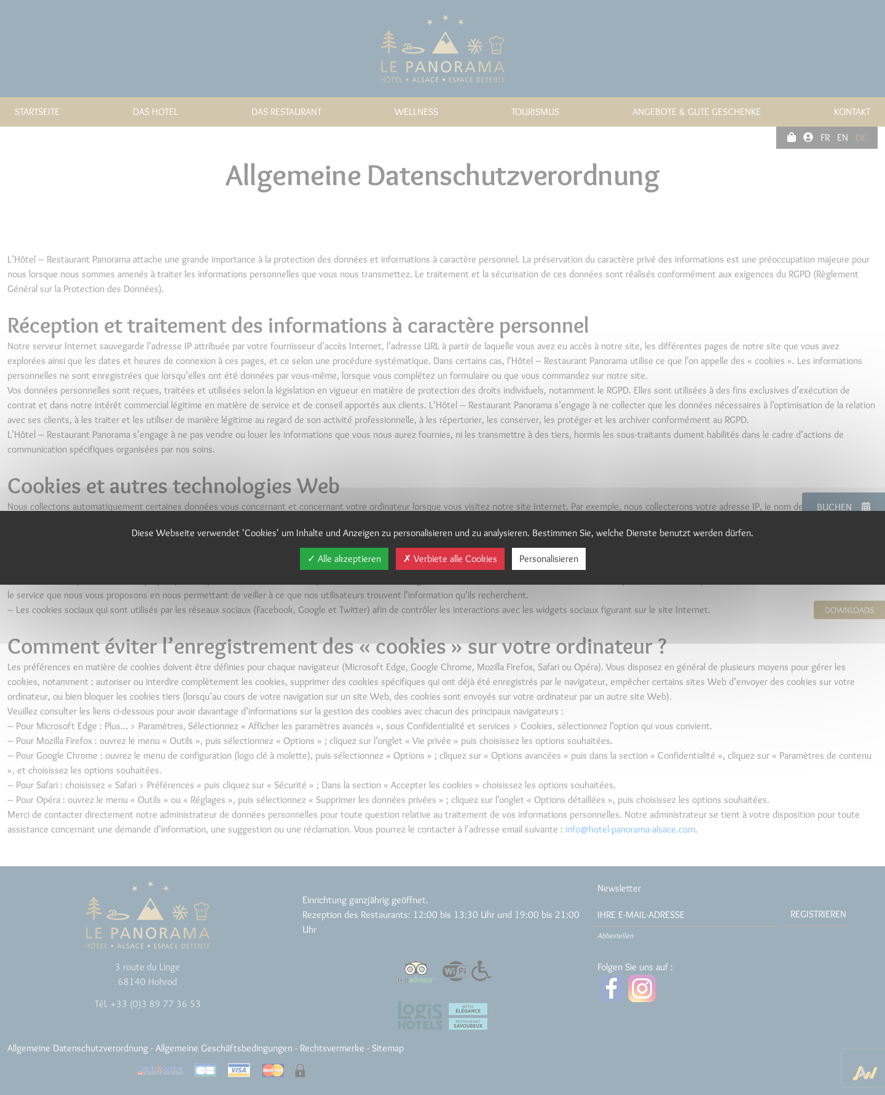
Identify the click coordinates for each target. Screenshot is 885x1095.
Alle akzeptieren (344, 558)
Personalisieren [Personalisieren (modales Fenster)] (548, 558)
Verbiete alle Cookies (450, 558)
